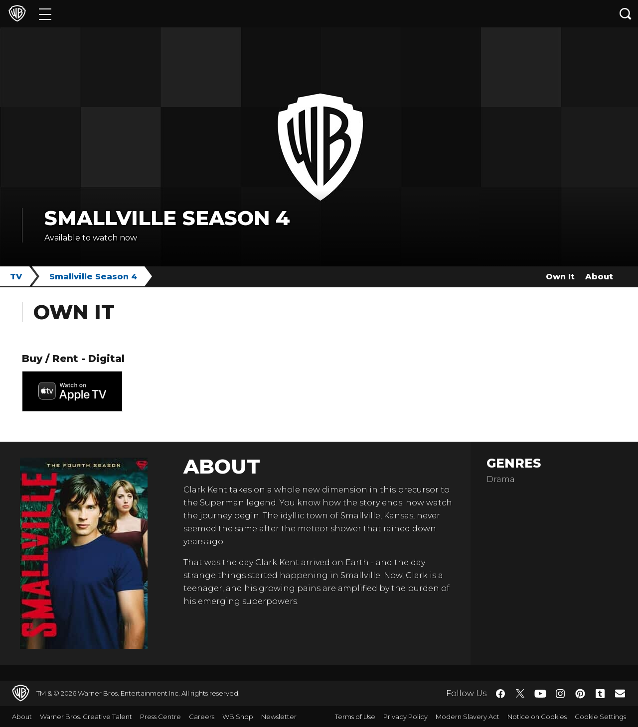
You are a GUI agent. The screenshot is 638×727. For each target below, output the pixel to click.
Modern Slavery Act (467, 717)
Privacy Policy (405, 717)
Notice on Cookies (537, 717)
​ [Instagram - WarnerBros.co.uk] (560, 693)
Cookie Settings (600, 717)
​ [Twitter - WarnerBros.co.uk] (520, 693)
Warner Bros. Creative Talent (86, 717)
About (599, 276)
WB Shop (237, 717)
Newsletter (279, 717)
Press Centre (160, 717)
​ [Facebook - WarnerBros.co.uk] (500, 693)
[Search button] (625, 13)
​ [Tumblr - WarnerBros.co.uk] (600, 693)
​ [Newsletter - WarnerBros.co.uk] (620, 693)
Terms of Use (355, 717)
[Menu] (45, 13)
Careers (201, 717)
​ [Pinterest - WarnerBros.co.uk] (580, 693)
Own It (560, 276)
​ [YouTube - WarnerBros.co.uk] (540, 693)
